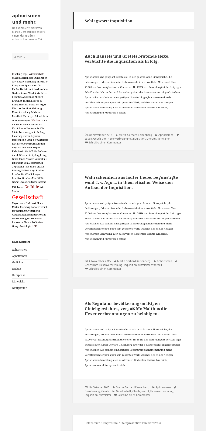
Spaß (26, 166)
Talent (44, 120)
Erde (45, 116)
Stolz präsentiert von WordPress (141, 423)
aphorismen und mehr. (26, 18)
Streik (22, 158)
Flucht (15, 143)
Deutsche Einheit (21, 124)
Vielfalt (40, 166)
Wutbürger (28, 116)
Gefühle (31, 186)
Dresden (16, 174)
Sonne (33, 166)
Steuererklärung (27, 143)
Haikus (16, 269)
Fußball (25, 170)
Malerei (27, 222)
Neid (42, 187)
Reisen (38, 218)
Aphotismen (19, 256)
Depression (17, 222)
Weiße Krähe (31, 151)
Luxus (37, 77)
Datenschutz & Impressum (101, 423)
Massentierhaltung (21, 112)
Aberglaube (28, 96)
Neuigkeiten (19, 288)
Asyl (14, 81)
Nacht (15, 128)
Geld (34, 226)
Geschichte (100, 138)
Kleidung (37, 108)
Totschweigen (26, 132)
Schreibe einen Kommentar (105, 142)
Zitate (15, 132)
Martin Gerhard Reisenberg (135, 135)
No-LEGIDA (38, 178)
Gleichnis (26, 178)
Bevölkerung (92, 391)
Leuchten (16, 178)
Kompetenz (18, 85)
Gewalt (15, 181)
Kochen (40, 170)
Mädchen (16, 108)
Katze (44, 93)
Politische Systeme (36, 181)
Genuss (15, 218)
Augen (43, 104)
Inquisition (138, 138)
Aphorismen (19, 249)
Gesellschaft (27, 197)
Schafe (15, 120)
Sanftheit (26, 108)
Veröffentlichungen (30, 174)
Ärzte (37, 93)
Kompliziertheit (20, 104)
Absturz (39, 96)
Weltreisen (37, 222)
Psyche (23, 181)
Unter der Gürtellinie (37, 139)
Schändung (39, 132)
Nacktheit (17, 116)
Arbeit (44, 77)
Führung (16, 170)
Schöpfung (34, 155)
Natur (35, 120)
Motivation (18, 210)
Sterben (16, 93)
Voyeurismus (18, 203)
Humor (41, 203)
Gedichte (17, 262)
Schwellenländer (39, 89)
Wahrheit (156, 265)
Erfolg (43, 155)
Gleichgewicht (140, 391)
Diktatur (23, 155)
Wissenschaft (36, 73)
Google (16, 226)
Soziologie (25, 226)
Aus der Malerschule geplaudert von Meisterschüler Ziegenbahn (29, 162)
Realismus (31, 128)
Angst (32, 170)
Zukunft (38, 116)
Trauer (20, 187)
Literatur (151, 138)
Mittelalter (42, 81)
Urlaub (42, 214)
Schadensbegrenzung (22, 77)
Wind (31, 93)
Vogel (25, 73)
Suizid (15, 158)
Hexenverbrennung (26, 81)
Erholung (17, 73)
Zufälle (40, 128)
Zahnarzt (16, 191)
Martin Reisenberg (21, 207)
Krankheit (17, 100)
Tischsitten (25, 89)
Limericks (18, 281)
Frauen (22, 128)
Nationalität (36, 124)
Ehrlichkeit (31, 203)
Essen (88, 138)
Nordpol (37, 100)
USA (14, 187)
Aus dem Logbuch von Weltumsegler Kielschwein (28, 147)
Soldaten (35, 112)
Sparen (24, 93)
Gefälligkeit (25, 120)
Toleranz (27, 100)
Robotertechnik (39, 207)
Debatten (17, 96)
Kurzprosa (18, 275)
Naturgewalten (27, 218)
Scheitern (34, 104)
